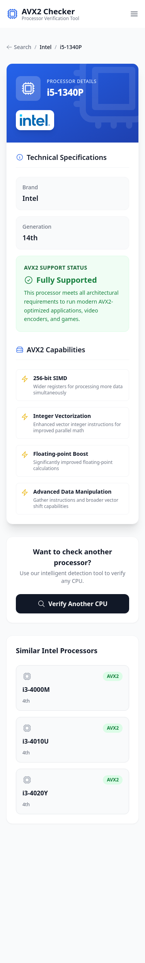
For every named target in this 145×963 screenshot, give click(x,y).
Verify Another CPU (72, 604)
